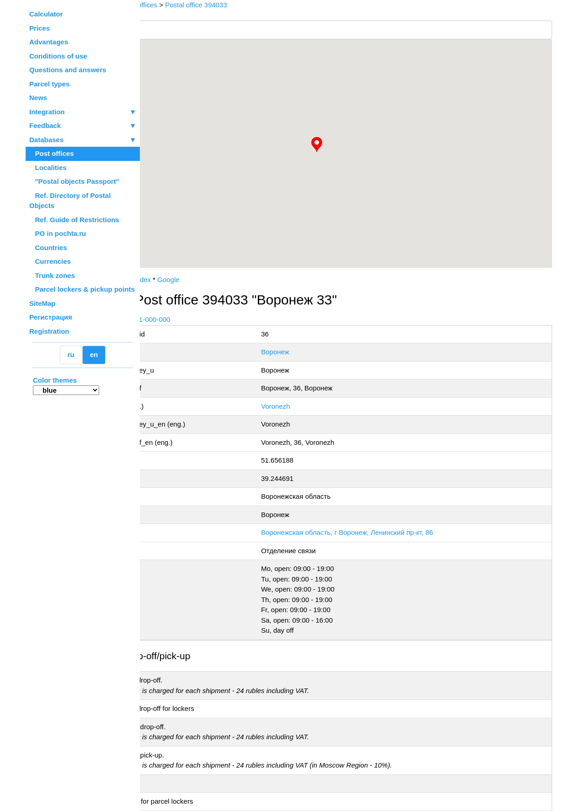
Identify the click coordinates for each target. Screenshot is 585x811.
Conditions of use (58, 56)
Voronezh (316, 406)
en (94, 354)
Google (234, 279)
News (38, 97)
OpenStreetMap (186, 271)
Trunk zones (52, 275)
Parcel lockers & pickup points (82, 289)
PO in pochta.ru (57, 233)
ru (71, 354)
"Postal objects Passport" (74, 181)
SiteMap (42, 303)
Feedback (82, 126)
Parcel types (49, 84)
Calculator (46, 14)
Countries (48, 247)
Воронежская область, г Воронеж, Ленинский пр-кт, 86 (388, 532)
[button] (350, 145)
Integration (82, 112)
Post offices (51, 153)
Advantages (48, 42)
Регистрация (50, 317)
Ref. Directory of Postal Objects (70, 201)
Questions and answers (67, 70)
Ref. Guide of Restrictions (74, 220)
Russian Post (167, 279)
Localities (48, 167)
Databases (46, 140)
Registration (49, 331)
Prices (39, 28)
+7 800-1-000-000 (208, 319)
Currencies (50, 261)
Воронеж (316, 352)
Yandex (205, 279)
